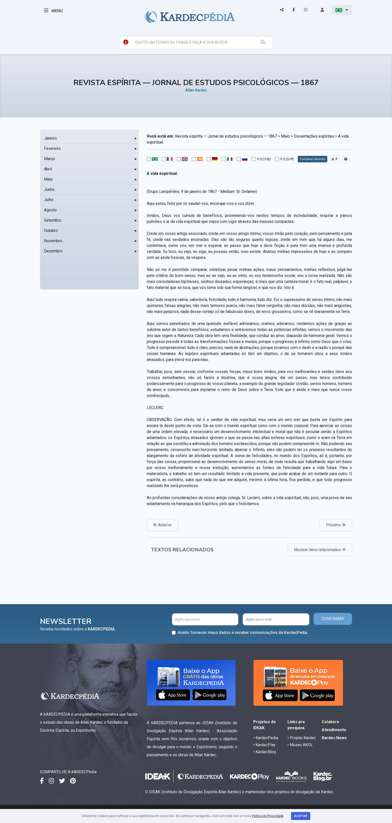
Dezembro (53, 251)
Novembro (53, 240)
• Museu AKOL (300, 744)
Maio (48, 179)
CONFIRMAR (333, 618)
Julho (49, 199)
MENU (53, 10)
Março (49, 158)
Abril (48, 169)
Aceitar (300, 816)
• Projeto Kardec (302, 737)
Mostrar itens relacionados (320, 549)
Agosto (50, 210)
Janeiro (50, 138)
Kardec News (334, 737)
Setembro (52, 220)
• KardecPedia (265, 737)
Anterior (162, 525)
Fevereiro (52, 148)
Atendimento (334, 729)
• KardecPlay (264, 744)
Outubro (51, 230)
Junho (49, 189)
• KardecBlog (264, 751)
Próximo (336, 525)
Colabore (330, 721)
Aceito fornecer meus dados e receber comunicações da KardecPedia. (243, 632)
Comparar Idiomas (312, 159)
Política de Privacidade (268, 816)
